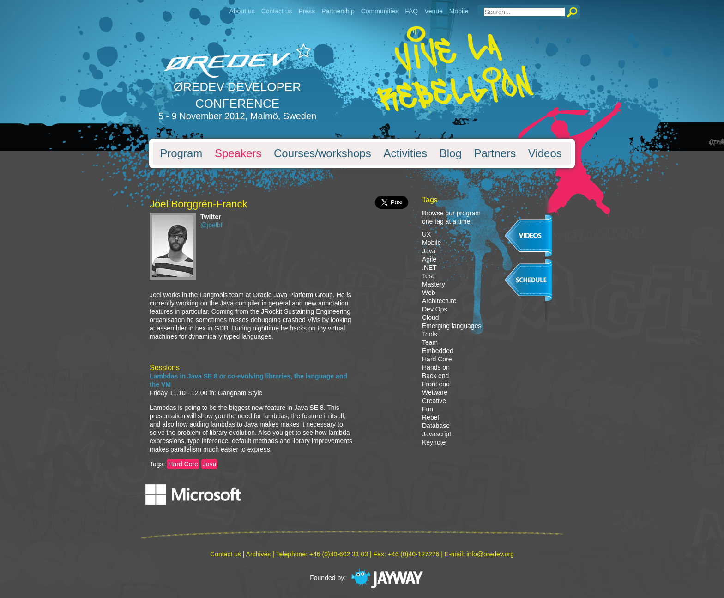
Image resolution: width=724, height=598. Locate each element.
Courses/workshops (322, 153)
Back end (435, 375)
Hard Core (183, 464)
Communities (380, 11)
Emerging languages (451, 326)
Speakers (238, 153)
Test (428, 276)
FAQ (411, 11)
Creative (434, 400)
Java (210, 464)
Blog (451, 153)
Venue (433, 11)
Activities (405, 153)
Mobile (458, 11)
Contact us (276, 11)
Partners (495, 153)
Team (430, 342)
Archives (258, 554)
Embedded (437, 350)
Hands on (436, 367)
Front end (436, 384)
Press (306, 11)
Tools (429, 334)
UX (426, 234)
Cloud (430, 317)
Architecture (439, 301)
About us (241, 11)
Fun (427, 409)
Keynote (434, 442)
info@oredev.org (490, 554)
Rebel (430, 417)
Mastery (433, 284)
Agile (429, 259)
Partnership (338, 11)
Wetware (434, 392)
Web (428, 292)
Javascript (436, 434)
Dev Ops (434, 309)
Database (436, 425)
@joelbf (211, 225)
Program (181, 153)
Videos (545, 153)
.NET (429, 267)
